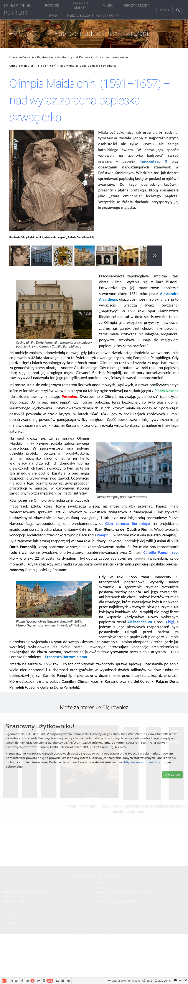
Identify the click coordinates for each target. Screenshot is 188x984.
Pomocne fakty (108, 15)
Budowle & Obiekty (80, 5)
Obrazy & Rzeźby (136, 5)
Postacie (52, 5)
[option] (20, 256)
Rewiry (52, 15)
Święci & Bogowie (80, 15)
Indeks (164, 10)
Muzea (108, 5)
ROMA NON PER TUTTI (18, 9)
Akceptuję (172, 774)
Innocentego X (153, 161)
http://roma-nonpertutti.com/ (145, 762)
